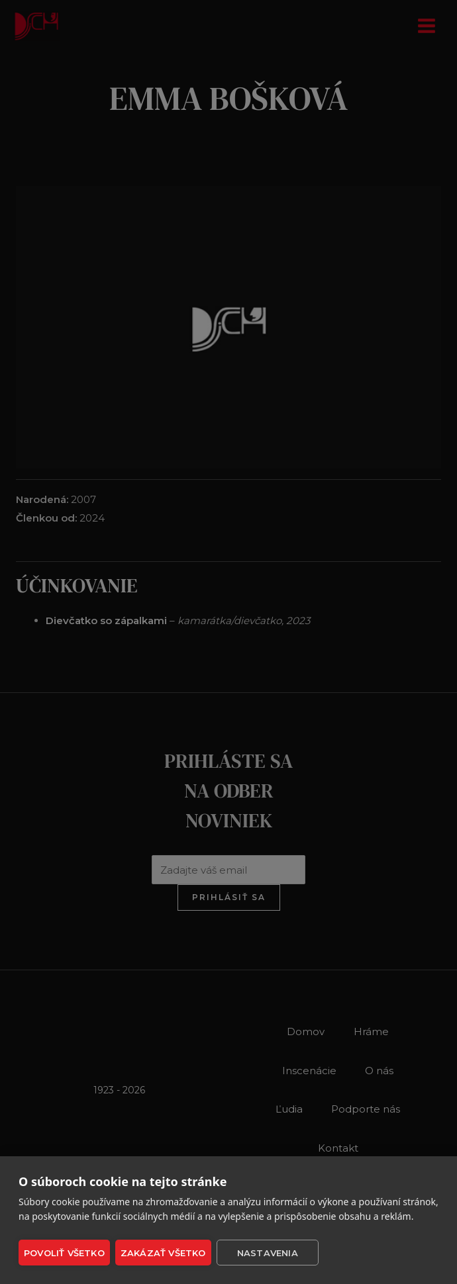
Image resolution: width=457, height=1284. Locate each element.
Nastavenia (266, 1253)
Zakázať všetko (163, 1253)
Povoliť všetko (64, 1253)
